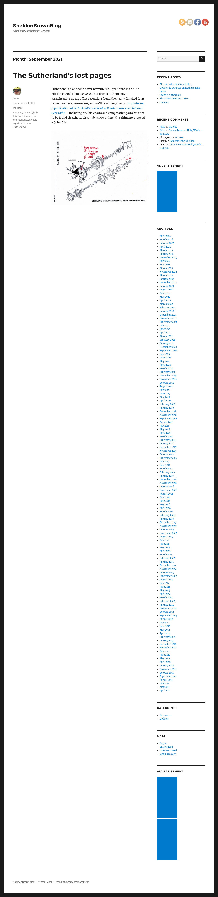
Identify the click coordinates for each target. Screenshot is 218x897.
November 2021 (168, 318)
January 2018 (167, 443)
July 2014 (164, 583)
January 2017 (167, 475)
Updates (17, 107)
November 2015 (168, 526)
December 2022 (168, 282)
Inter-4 (17, 116)
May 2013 (165, 629)
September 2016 (168, 490)
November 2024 (168, 257)
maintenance (20, 119)
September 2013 (168, 615)
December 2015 (168, 522)
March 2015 (166, 554)
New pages (165, 715)
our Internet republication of (98, 108)
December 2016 (168, 479)
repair (16, 123)
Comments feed (168, 750)
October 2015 (167, 529)
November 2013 (168, 608)
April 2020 (165, 364)
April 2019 (165, 400)
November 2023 (168, 271)
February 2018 (167, 440)
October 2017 (167, 454)
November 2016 (168, 483)
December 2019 (168, 375)
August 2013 (166, 619)
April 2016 (165, 508)
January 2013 (167, 640)
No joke (173, 126)
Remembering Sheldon (182, 141)
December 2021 (168, 314)
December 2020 (168, 347)
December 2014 (168, 565)
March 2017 (166, 468)
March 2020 (166, 368)
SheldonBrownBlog (37, 25)
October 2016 (167, 486)
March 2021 (166, 336)
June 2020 (165, 357)
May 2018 (165, 429)
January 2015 (167, 561)
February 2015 (167, 558)
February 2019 (167, 404)
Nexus (32, 119)
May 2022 (165, 296)
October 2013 (167, 611)
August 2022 (166, 289)
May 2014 (165, 590)
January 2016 (167, 518)
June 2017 (165, 465)
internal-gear (29, 116)
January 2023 (167, 279)
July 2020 (165, 354)
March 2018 (166, 436)
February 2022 (167, 307)
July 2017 (164, 461)
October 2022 (167, 286)
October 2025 (167, 243)
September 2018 (168, 418)
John (16, 98)
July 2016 (165, 497)
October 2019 (167, 382)
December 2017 (168, 447)
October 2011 (167, 672)
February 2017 (167, 472)
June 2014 (165, 586)
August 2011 (166, 679)
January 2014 (167, 604)
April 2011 (165, 690)
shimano (26, 123)
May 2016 (165, 504)
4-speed (17, 112)
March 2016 (166, 511)
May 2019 (165, 397)
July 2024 (165, 261)
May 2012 (165, 658)
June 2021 (165, 329)
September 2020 (168, 350)
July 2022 (165, 293)
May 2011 (165, 687)
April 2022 (165, 300)
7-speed (27, 112)
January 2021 (167, 343)
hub (35, 112)
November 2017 (168, 450)
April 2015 (165, 551)
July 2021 (164, 325)
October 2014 (167, 572)
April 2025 (165, 246)
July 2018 (164, 425)
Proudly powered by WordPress (72, 882)
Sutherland (19, 126)
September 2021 (168, 321)
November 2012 (168, 647)
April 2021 (165, 332)
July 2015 (164, 540)
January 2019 (167, 407)
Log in (163, 743)
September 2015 (168, 533)
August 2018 (166, 422)
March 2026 (166, 239)
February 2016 (167, 515)
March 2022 (166, 304)
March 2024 (166, 268)
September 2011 (168, 676)
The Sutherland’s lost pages (62, 75)
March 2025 (166, 250)
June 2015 (165, 543)
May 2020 (165, 361)
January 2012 (167, 665)
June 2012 (165, 654)
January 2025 (167, 253)
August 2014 (166, 579)
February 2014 (167, 601)
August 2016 (166, 493)
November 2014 (168, 568)
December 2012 (168, 644)
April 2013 (165, 633)
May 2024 (165, 264)
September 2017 (168, 458)
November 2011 (168, 669)
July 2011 (164, 683)
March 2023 (166, 275)
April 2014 (165, 594)
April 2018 (165, 432)
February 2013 (167, 637)
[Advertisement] (168, 191)
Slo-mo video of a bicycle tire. (176, 84)
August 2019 (166, 386)
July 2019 (165, 389)
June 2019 (165, 393)
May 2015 (165, 547)
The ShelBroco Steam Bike (174, 98)
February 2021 (167, 339)
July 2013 (164, 622)
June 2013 (165, 626)
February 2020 (167, 372)
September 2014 (168, 576)
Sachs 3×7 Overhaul (170, 95)
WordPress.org (168, 754)
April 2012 (165, 662)
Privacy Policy (44, 882)
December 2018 (168, 411)
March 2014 (166, 597)
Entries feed (166, 746)
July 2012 (164, 651)
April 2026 (165, 236)
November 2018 (168, 415)
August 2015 (166, 536)
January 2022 (167, 311)
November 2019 (168, 379)
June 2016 (165, 500)
